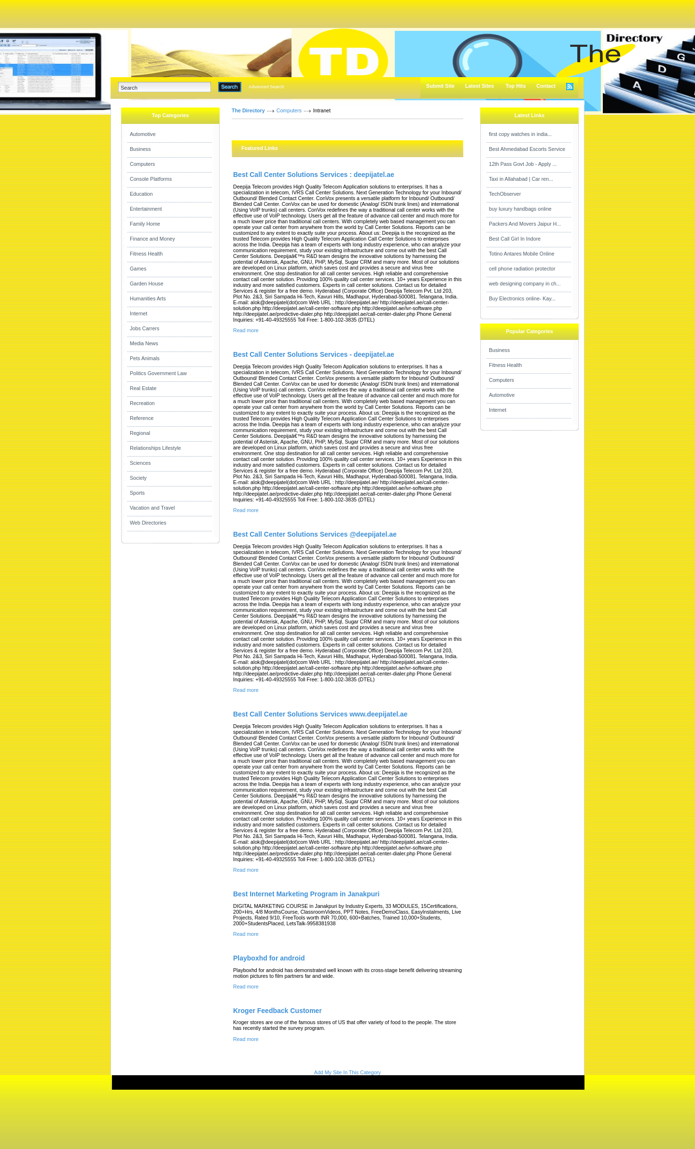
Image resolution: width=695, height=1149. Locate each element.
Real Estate (143, 388)
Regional (140, 433)
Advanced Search (266, 86)
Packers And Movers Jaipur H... (525, 224)
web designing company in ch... (525, 283)
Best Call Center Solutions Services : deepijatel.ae (313, 174)
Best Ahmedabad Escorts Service (527, 149)
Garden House (146, 283)
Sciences (140, 463)
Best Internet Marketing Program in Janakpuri (306, 894)
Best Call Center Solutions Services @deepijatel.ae (315, 534)
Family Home (145, 224)
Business (140, 149)
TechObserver (505, 194)
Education (141, 194)
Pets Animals (145, 358)
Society (138, 478)
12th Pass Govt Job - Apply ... (522, 164)
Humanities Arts (148, 298)
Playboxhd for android (269, 958)
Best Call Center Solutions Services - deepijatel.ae (313, 354)
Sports (137, 493)
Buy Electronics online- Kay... (522, 298)
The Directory (248, 110)
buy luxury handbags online (520, 209)
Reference (141, 418)
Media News (144, 343)
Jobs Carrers (144, 328)
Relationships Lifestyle (155, 448)
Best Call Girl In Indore (515, 239)
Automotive (142, 134)
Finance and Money (152, 239)
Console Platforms (151, 179)
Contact (546, 86)
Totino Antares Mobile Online (522, 254)
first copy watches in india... (520, 134)
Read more (246, 330)
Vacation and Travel (152, 508)
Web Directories (148, 523)
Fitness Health (146, 254)
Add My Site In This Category (347, 1072)
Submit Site (440, 86)
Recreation (142, 403)
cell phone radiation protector (522, 268)
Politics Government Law (158, 373)
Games (138, 268)
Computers (142, 164)
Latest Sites (479, 86)
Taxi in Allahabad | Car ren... (521, 179)
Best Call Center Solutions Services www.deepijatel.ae (320, 714)
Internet (138, 313)
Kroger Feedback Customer (277, 1010)
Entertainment (146, 209)
